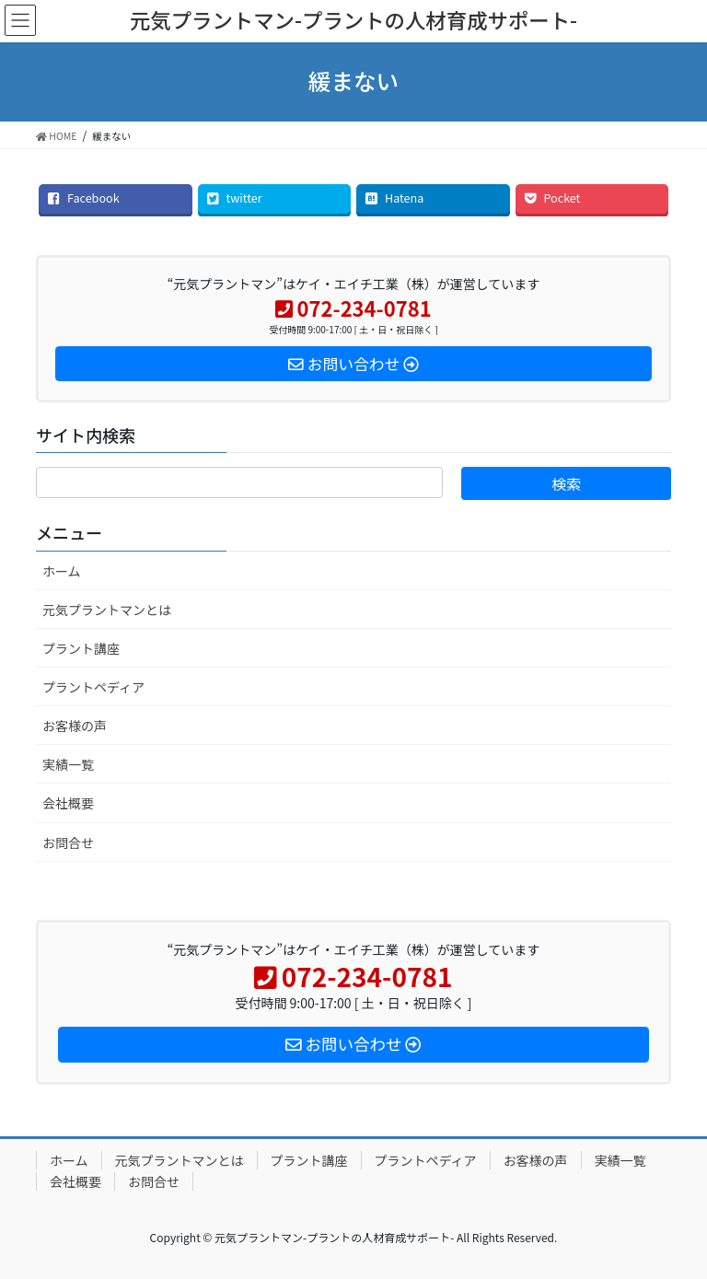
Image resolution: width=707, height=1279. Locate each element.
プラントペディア (93, 687)
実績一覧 (68, 764)
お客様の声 (74, 725)
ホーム (61, 571)
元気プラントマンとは (106, 609)
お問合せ (68, 842)
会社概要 (68, 803)
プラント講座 (81, 648)
